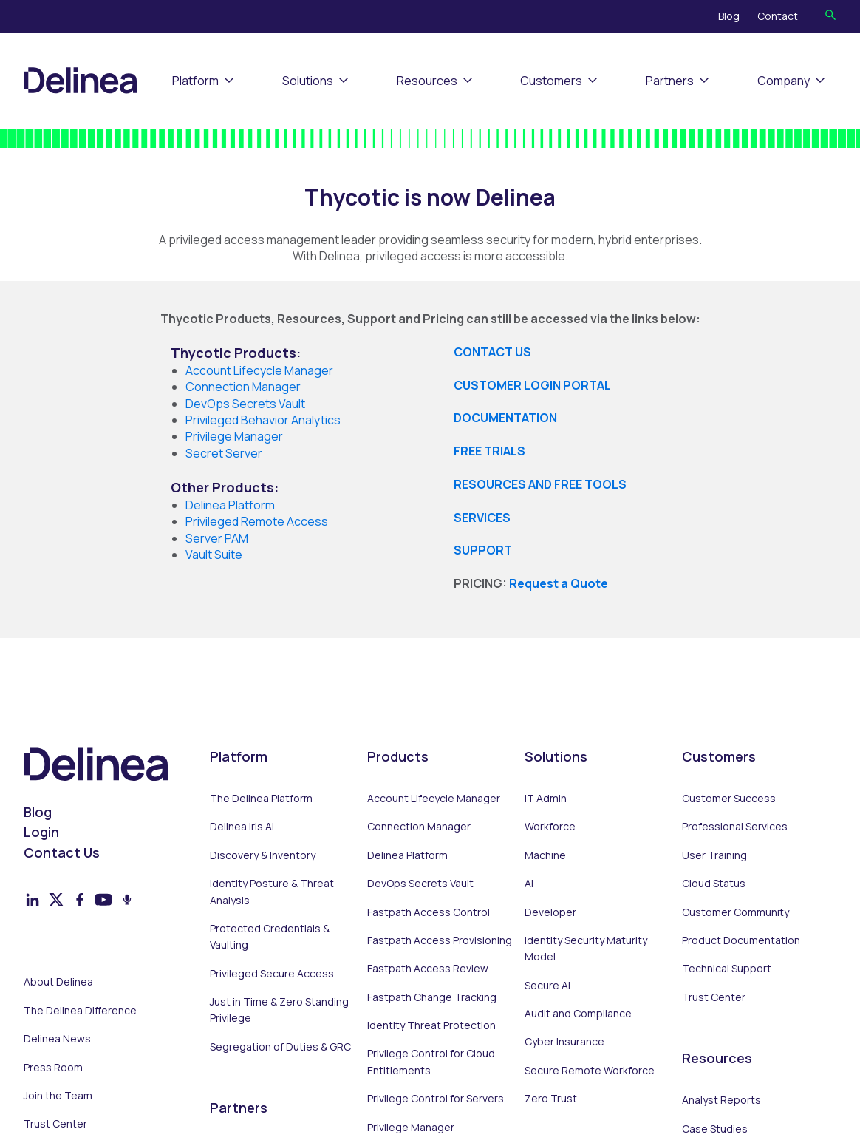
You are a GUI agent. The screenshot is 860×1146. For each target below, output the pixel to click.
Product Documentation (741, 940)
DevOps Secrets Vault (420, 883)
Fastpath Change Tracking (431, 997)
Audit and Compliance (578, 1013)
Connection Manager (419, 826)
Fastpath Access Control (428, 912)
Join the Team (58, 1095)
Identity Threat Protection (431, 1025)
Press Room (53, 1067)
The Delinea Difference (80, 1010)
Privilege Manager (410, 1127)
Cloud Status (713, 883)
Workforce (550, 826)
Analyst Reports (721, 1100)
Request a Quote (558, 583)
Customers (551, 80)
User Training (714, 855)
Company (783, 80)
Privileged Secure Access (272, 973)
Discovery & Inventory (262, 855)
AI (529, 883)
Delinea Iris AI (242, 826)
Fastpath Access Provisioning (439, 940)
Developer (550, 912)
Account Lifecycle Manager (433, 798)
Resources (427, 80)
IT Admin (546, 798)
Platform (195, 80)
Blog (729, 16)
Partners (670, 80)
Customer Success (729, 798)
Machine (545, 855)
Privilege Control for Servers (435, 1098)
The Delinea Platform (261, 798)
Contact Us (62, 852)
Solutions (307, 80)
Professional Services (735, 826)
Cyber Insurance (564, 1041)
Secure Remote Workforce (590, 1070)
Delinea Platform (407, 855)
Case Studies (715, 1129)
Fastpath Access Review (427, 968)
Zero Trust (551, 1098)
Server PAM (216, 538)
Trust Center (55, 1123)
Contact (777, 16)
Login (41, 832)
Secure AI (547, 985)
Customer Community (735, 912)
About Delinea (58, 981)
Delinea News (57, 1038)
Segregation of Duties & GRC (280, 1047)
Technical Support (726, 968)
